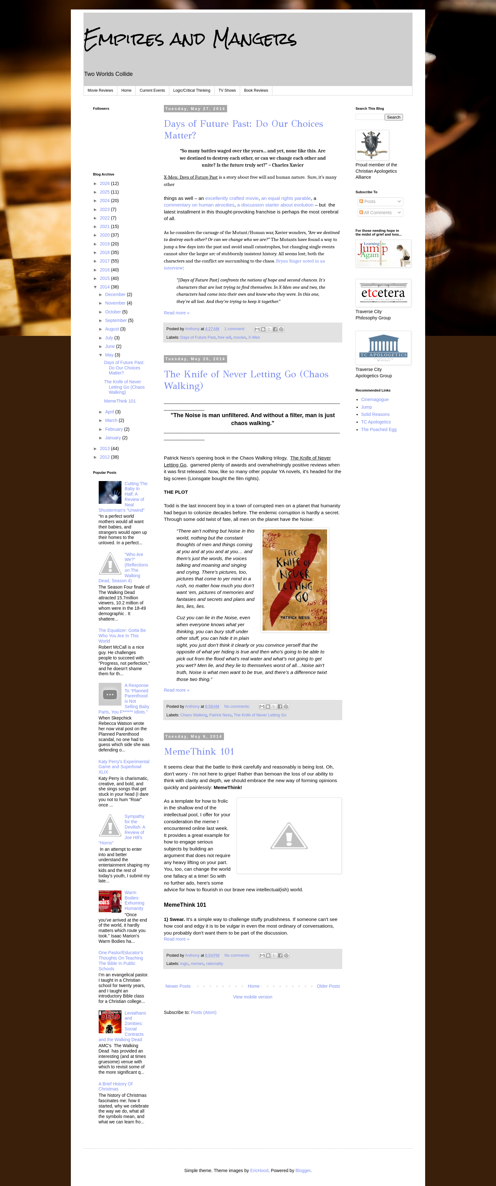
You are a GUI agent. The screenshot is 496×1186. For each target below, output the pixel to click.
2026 (105, 183)
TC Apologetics (376, 421)
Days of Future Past (197, 337)
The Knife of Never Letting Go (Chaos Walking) (124, 387)
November (116, 303)
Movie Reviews (100, 90)
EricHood (259, 1170)
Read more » (176, 312)
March (112, 420)
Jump (366, 407)
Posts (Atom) (204, 1012)
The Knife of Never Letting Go (260, 715)
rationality (214, 963)
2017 (105, 260)
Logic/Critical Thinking (191, 90)
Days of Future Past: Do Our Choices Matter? (124, 368)
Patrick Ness (220, 715)
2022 (105, 217)
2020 (105, 235)
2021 (105, 226)
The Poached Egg (379, 429)
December (116, 294)
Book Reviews (256, 90)
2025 (105, 192)
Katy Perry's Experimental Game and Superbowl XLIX (124, 767)
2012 (105, 457)
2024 (105, 200)
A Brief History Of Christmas (116, 1086)
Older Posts (328, 986)
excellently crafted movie (232, 198)
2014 (105, 286)
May (110, 354)
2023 (105, 209)
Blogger (302, 1170)
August (112, 328)
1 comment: (235, 329)
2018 (105, 252)
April (110, 411)
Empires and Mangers (190, 38)
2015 (105, 278)
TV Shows (227, 90)
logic (184, 963)
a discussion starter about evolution (276, 204)
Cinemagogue (375, 399)
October (113, 311)
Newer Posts (177, 986)
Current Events (152, 90)
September (116, 320)
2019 (105, 243)
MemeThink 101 (199, 751)
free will (224, 337)
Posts (367, 201)
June (110, 346)
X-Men (254, 337)
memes (197, 963)
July (109, 337)
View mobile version (252, 996)
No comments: (237, 706)
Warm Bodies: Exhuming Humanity (134, 900)
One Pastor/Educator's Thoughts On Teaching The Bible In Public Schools (121, 960)
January (113, 437)
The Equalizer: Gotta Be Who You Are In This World (122, 636)
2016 (105, 269)
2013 (105, 448)
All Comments (375, 212)
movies (239, 337)
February (114, 429)
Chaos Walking (193, 715)
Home (126, 90)
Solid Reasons (375, 414)
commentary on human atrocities (199, 204)
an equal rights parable (286, 198)
